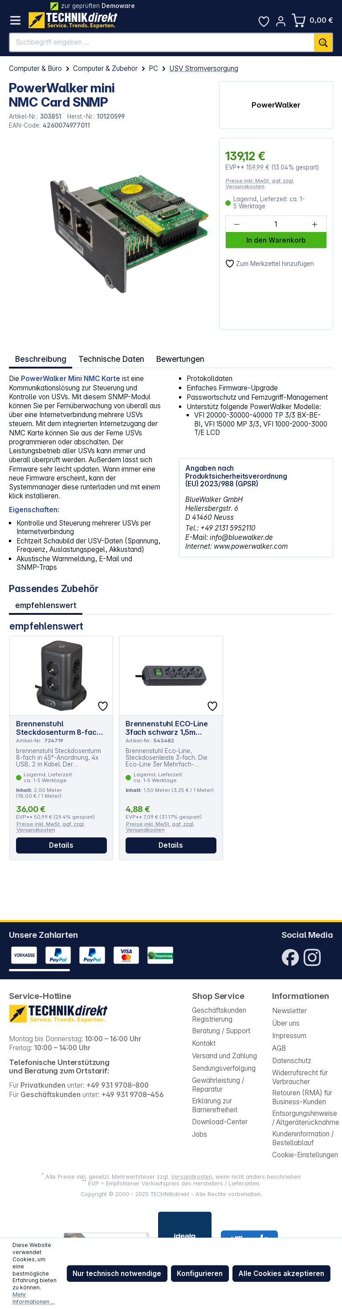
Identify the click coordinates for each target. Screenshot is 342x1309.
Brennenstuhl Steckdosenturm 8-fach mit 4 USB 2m (58, 722)
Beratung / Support (221, 1031)
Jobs (199, 1134)
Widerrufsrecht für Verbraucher (300, 1077)
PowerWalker (276, 104)
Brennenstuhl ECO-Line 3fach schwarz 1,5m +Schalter (167, 722)
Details (61, 840)
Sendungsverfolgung (224, 1068)
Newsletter (289, 1011)
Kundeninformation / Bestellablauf (303, 1138)
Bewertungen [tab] (174, 357)
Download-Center (220, 1122)
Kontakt (204, 1043)
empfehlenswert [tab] (45, 601)
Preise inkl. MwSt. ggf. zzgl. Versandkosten (260, 184)
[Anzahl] (276, 224)
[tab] (39, 357)
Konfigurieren (200, 1273)
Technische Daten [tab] (107, 357)
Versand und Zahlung (224, 1056)
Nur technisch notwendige (117, 1273)
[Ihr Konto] (280, 21)
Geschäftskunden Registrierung (219, 1014)
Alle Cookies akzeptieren (281, 1273)
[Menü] (15, 20)
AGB (279, 1048)
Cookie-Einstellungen (305, 1155)
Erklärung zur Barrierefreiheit (214, 1105)
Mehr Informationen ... (33, 1298)
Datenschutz (291, 1060)
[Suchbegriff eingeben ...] (162, 42)
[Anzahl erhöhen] (315, 224)
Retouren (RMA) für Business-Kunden (302, 1097)
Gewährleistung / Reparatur (218, 1085)
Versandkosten (191, 1176)
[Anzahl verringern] (237, 224)
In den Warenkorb (276, 240)
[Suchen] (323, 42)
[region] (109, 234)
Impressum (289, 1035)
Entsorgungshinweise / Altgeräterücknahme (305, 1118)
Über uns (286, 1023)
